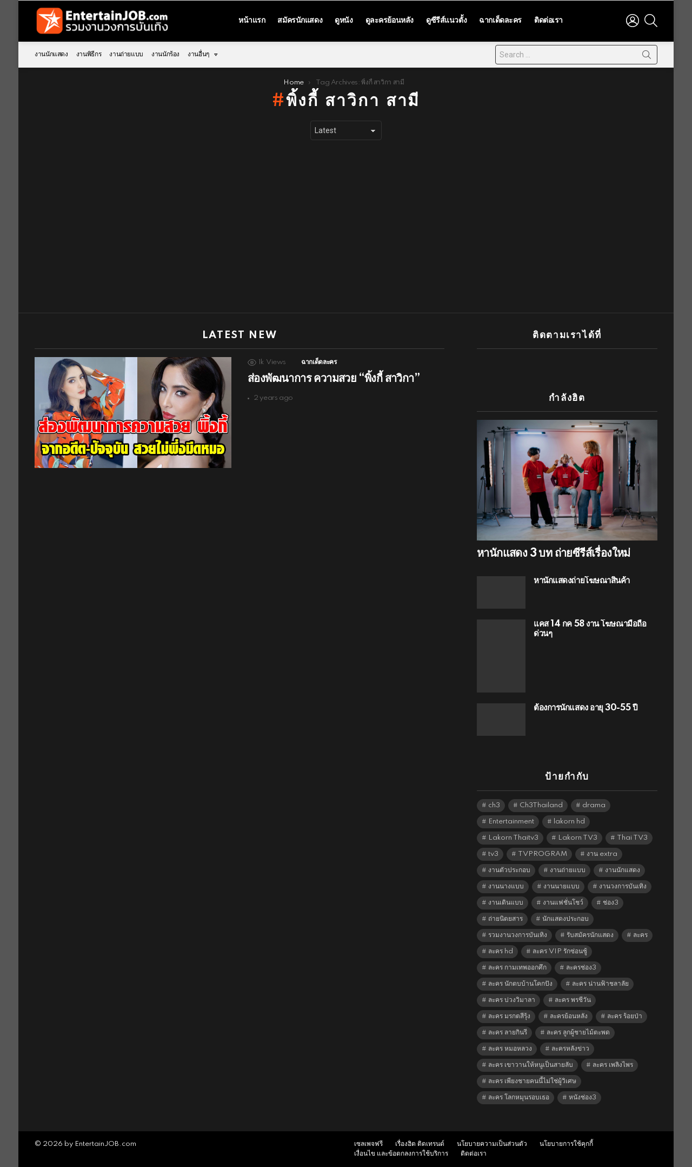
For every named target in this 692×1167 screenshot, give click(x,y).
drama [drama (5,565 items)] (594, 805)
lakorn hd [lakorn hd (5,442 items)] (569, 821)
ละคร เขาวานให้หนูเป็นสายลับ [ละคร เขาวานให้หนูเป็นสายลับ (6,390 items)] (530, 1065)
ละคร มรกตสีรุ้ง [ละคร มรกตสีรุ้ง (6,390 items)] (509, 1016)
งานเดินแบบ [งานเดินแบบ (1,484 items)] (505, 902)
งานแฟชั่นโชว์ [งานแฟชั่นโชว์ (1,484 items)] (563, 902)
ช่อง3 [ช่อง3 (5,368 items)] (610, 902)
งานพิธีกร (88, 54)
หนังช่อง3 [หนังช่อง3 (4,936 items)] (582, 1097)
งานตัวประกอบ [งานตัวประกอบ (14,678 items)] (509, 870)
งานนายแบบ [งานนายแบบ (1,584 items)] (561, 886)
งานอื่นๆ (198, 57)
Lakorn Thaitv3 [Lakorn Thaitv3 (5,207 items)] (513, 837)
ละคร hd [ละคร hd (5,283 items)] (500, 951)
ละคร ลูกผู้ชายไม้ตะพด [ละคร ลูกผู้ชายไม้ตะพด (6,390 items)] (578, 1032)
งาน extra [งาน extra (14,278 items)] (602, 854)
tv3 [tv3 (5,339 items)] (493, 854)
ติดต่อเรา (548, 20)
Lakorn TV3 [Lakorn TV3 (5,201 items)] (577, 837)
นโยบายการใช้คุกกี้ (566, 1144)
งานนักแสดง (51, 54)
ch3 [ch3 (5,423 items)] (494, 805)
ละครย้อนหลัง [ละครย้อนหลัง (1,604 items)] (569, 1016)
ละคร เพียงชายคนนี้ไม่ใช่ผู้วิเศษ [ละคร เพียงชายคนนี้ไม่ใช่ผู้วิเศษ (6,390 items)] (532, 1081)
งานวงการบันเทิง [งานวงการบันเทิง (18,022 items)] (623, 886)
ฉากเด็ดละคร (500, 20)
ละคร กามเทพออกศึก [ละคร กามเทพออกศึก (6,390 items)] (517, 967)
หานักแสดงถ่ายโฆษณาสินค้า (582, 580)
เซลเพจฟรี (368, 1144)
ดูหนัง (343, 20)
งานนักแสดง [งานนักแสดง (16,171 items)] (622, 870)
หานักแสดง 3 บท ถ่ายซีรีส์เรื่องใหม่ (553, 553)
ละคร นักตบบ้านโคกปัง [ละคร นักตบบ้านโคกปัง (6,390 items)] (520, 983)
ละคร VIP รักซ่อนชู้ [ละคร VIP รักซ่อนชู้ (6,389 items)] (560, 951)
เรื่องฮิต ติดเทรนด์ (419, 1144)
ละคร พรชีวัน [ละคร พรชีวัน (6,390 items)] (573, 1000)
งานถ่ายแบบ (126, 54)
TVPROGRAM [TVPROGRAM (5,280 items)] (542, 854)
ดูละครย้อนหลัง (389, 20)
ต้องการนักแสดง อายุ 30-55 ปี (585, 708)
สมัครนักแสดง (299, 20)
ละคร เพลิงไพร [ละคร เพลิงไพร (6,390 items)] (613, 1065)
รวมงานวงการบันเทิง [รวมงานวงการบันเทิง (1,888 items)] (517, 935)
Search (646, 57)
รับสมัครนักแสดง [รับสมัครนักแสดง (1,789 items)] (590, 935)
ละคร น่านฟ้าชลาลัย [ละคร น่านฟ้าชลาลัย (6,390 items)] (600, 983)
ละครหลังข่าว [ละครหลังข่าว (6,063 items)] (570, 1048)
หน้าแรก (251, 20)
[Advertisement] (346, 226)
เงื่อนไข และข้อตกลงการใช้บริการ (401, 1153)
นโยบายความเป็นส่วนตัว (492, 1144)
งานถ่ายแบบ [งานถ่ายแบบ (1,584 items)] (567, 870)
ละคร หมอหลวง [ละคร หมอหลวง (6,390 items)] (510, 1048)
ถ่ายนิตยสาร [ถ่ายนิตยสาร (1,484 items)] (505, 918)
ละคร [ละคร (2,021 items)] (640, 935)
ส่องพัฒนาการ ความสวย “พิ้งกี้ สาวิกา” (334, 379)
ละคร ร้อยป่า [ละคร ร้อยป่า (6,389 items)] (624, 1016)
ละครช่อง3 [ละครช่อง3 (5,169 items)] (581, 967)
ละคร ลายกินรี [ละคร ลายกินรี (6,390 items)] (507, 1032)
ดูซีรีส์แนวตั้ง (446, 20)
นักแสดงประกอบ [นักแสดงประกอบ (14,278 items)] (565, 918)
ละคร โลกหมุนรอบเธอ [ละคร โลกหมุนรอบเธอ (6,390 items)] (518, 1097)
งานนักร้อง (165, 54)
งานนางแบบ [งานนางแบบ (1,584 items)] (506, 886)
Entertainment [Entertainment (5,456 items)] (511, 821)
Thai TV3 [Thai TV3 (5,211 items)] (632, 837)
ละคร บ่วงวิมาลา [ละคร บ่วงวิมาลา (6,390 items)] (511, 1000)
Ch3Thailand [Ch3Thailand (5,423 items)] (541, 805)
